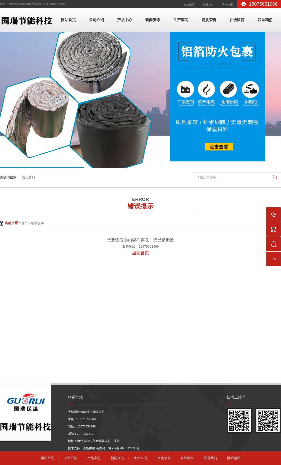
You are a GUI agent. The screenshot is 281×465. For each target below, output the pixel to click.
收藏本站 (208, 4)
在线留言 (189, 4)
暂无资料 (28, 177)
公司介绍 (96, 20)
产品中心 (124, 20)
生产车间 (180, 20)
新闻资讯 (152, 20)
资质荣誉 (208, 20)
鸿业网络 (89, 448)
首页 (24, 223)
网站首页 (68, 20)
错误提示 (140, 202)
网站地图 (227, 4)
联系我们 (265, 20)
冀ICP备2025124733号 (124, 448)
